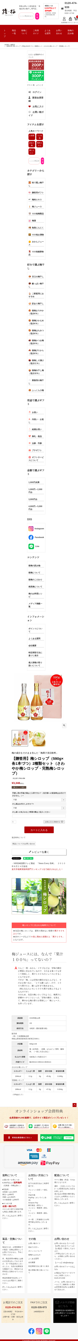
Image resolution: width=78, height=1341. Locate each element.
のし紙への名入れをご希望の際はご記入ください (31, 812)
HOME (7, 45)
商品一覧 (14, 31)
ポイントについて (35, 630)
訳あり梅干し (36, 303)
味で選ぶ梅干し (36, 184)
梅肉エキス (35, 199)
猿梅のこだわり (35, 580)
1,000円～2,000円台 (35, 490)
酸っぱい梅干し (36, 285)
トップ (5, 33)
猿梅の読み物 (71, 31)
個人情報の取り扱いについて (35, 664)
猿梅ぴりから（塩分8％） (36, 351)
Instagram (36, 528)
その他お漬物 (36, 234)
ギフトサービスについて (36, 458)
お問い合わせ (59, 31)
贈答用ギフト (36, 192)
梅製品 (13, 45)
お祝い (33, 412)
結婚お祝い (35, 429)
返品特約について (19, 837)
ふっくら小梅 (36, 390)
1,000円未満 (33, 482)
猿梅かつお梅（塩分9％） (36, 341)
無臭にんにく (36, 227)
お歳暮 (31, 135)
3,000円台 (32, 499)
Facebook (36, 537)
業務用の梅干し (36, 381)
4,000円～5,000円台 (35, 507)
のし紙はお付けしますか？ (23, 804)
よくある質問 (47, 31)
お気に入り (36, 106)
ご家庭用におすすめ (36, 295)
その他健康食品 (36, 253)
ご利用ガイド (36, 31)
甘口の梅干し (36, 276)
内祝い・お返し (36, 420)
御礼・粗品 (35, 436)
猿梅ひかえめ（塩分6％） (36, 322)
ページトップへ (75, 1105)
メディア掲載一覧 (35, 605)
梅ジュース (35, 206)
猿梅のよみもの (34, 1255)
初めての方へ (33, 1247)
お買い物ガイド (34, 1243)
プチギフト (35, 450)
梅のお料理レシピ (35, 595)
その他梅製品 (36, 213)
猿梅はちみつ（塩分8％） (36, 332)
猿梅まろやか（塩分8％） (36, 312)
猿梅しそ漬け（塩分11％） (36, 361)
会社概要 (32, 646)
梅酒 (32, 220)
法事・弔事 (35, 443)
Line (33, 546)
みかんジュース (36, 243)
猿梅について (24, 31)
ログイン (34, 92)
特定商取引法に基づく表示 (35, 654)
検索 (37, 16)
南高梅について (35, 587)
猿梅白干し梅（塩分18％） (36, 371)
